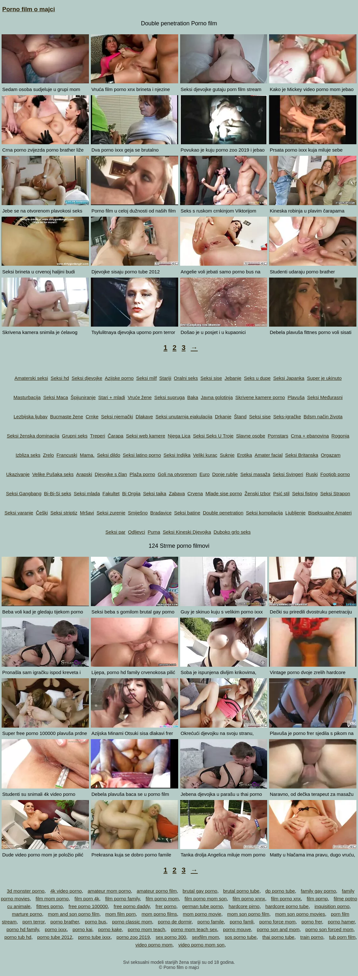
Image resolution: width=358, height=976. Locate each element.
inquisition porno (331, 906)
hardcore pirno (243, 906)
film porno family (122, 898)
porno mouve (237, 929)
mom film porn (120, 914)
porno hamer (341, 921)
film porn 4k (87, 898)
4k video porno (66, 891)
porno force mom (277, 921)
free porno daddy (131, 906)
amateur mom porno (109, 891)
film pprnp (317, 898)
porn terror (33, 921)
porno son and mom (278, 929)
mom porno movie (202, 914)
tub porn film (342, 937)
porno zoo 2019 (133, 937)
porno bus (95, 921)
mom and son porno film (73, 914)
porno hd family (22, 929)
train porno (311, 937)
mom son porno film (248, 914)
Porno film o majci (28, 9)
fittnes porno (49, 906)
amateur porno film (157, 891)
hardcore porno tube (287, 906)
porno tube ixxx (94, 937)
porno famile (210, 921)
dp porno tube (280, 891)
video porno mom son (201, 944)
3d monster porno (25, 891)
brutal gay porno (200, 891)
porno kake (110, 929)
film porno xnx (286, 898)
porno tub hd (17, 937)
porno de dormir (175, 921)
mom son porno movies (300, 914)
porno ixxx (56, 929)
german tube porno (202, 906)
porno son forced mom (330, 929)
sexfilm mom (205, 937)
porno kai (82, 929)
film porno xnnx (249, 898)
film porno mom (162, 898)
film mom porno (52, 898)
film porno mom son (206, 898)
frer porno (165, 906)
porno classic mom (132, 921)
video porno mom (153, 944)
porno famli (241, 921)
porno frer (311, 921)
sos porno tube (241, 937)
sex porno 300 (171, 937)
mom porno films (159, 914)
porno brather (65, 921)
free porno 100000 (88, 906)
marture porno (27, 914)
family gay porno (318, 891)
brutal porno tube (241, 891)
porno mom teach (146, 929)
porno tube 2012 (54, 937)
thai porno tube (278, 937)
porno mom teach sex (194, 929)
